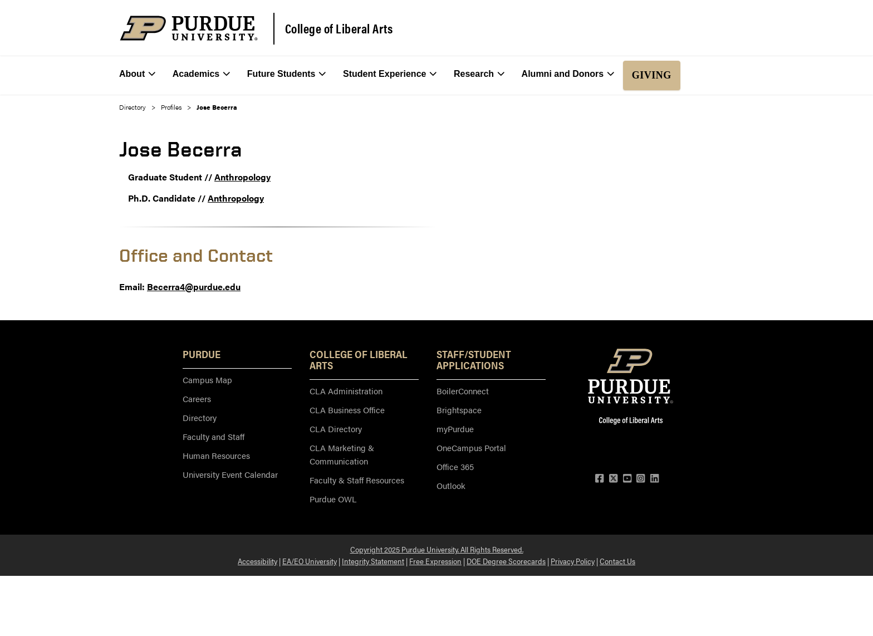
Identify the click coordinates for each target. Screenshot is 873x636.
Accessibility (257, 560)
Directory (132, 107)
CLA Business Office (347, 409)
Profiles (171, 107)
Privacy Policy (573, 560)
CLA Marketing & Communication (342, 454)
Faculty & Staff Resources (357, 480)
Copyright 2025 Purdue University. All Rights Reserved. (436, 549)
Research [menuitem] (479, 74)
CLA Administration (346, 391)
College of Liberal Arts (339, 28)
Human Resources (216, 455)
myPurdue (455, 428)
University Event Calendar (230, 474)
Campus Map (207, 379)
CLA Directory (336, 428)
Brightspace (459, 409)
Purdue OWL (333, 499)
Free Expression (435, 560)
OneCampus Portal (471, 447)
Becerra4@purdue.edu (194, 286)
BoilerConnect (462, 391)
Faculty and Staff (213, 436)
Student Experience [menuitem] (390, 74)
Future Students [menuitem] (286, 74)
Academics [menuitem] (201, 74)
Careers (197, 398)
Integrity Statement (373, 560)
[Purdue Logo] (188, 28)
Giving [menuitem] (651, 75)
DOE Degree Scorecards (506, 560)
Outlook (450, 485)
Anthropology (242, 176)
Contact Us (617, 560)
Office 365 (455, 466)
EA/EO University (309, 560)
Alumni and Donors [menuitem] (568, 74)
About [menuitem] (137, 74)
